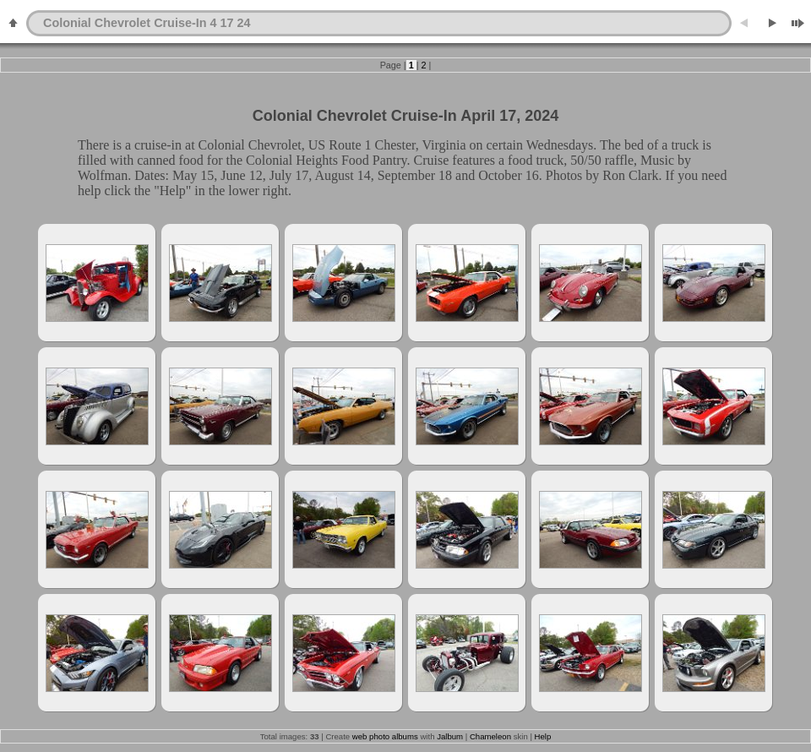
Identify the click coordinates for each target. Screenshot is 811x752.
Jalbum (450, 736)
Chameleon (490, 736)
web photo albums (385, 736)
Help (543, 736)
